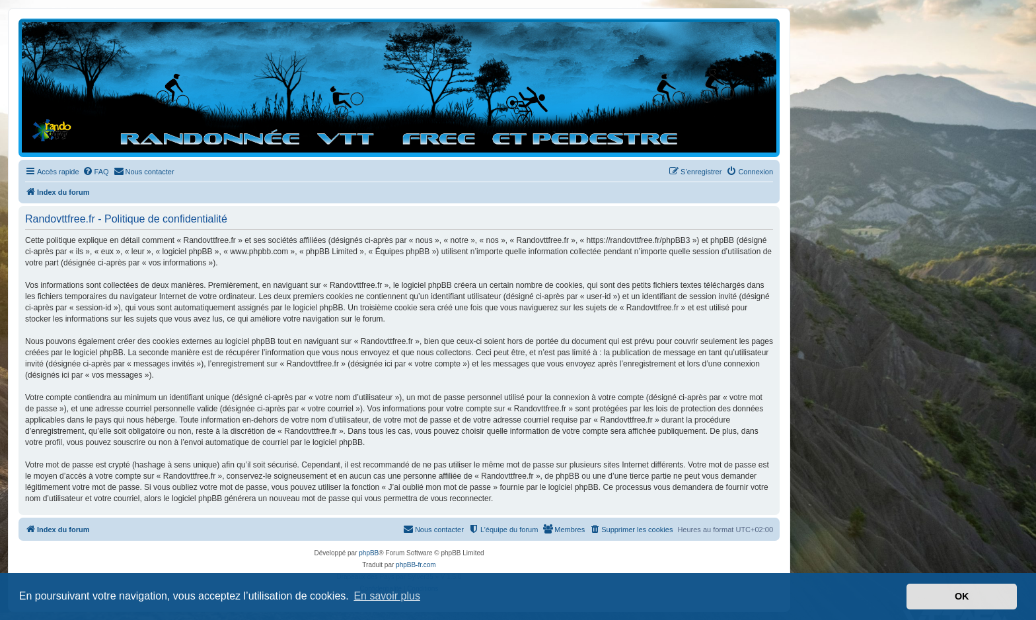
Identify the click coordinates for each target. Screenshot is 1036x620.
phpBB (369, 553)
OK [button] (962, 596)
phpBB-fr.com (416, 564)
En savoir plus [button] (386, 596)
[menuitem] (96, 172)
